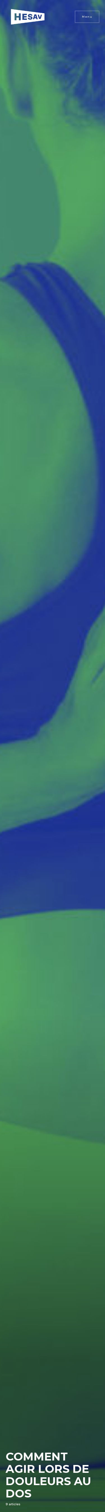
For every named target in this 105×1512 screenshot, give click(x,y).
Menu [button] (87, 16)
